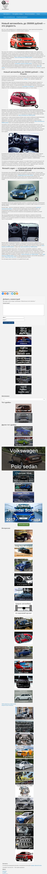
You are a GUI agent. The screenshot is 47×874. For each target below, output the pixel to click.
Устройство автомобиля (22, 17)
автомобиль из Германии (28, 86)
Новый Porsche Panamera (7, 705)
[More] (17, 294)
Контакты (5, 871)
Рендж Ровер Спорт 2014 (10, 257)
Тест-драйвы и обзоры (17, 14)
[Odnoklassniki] (5, 294)
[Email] (15, 294)
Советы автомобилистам (9, 17)
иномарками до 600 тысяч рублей (25, 175)
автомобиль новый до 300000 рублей (23, 63)
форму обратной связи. (36, 865)
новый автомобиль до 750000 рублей (29, 254)
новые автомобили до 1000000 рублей (23, 57)
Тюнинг (38, 14)
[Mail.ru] (7, 294)
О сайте (4, 872)
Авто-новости (6, 14)
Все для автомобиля (30, 14)
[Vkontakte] (3, 294)
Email (4, 319)
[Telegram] (12, 294)
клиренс (25, 78)
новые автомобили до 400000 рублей (26, 115)
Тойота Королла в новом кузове (9, 703)
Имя (4, 317)
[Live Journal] (10, 294)
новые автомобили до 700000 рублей (28, 246)
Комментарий (6, 303)
